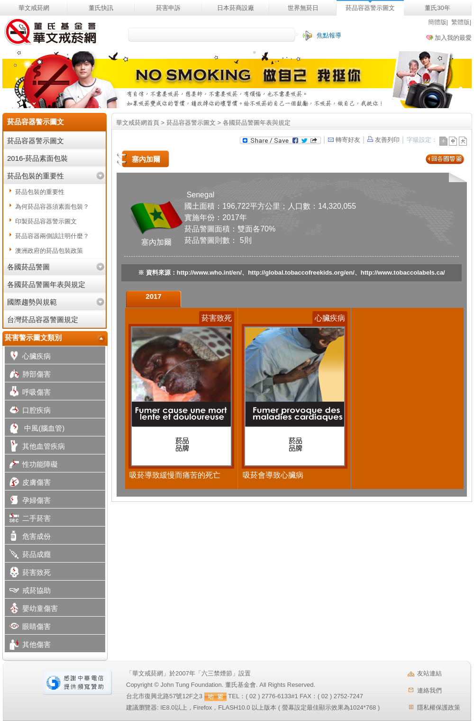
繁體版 (460, 22)
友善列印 (383, 139)
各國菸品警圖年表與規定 (46, 284)
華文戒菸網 (33, 7)
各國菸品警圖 (28, 267)
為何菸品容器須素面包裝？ (52, 206)
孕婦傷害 (28, 501)
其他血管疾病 (35, 447)
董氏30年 (437, 7)
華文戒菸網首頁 (137, 122)
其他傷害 (28, 645)
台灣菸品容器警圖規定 (42, 319)
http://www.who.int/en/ (209, 272)
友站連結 (429, 673)
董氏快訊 (101, 7)
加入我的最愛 (453, 37)
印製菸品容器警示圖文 (46, 221)
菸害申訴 (168, 7)
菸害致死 (28, 573)
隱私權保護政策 (438, 707)
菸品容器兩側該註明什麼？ (52, 236)
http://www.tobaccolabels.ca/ (403, 272)
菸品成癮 (28, 555)
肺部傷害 (28, 375)
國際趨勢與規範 (32, 302)
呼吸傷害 (28, 393)
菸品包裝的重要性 (35, 176)
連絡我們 (429, 690)
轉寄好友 (343, 139)
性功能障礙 (31, 465)
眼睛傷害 (28, 627)
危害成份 (28, 537)
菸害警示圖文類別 (33, 337)
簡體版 (437, 22)
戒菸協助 (28, 591)
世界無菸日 (303, 7)
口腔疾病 (28, 411)
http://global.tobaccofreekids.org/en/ (301, 272)
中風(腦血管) (34, 429)
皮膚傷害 (28, 483)
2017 (153, 296)
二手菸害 (28, 519)
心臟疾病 (28, 357)
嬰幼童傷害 (31, 609)
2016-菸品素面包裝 (37, 158)
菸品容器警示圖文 (370, 7)
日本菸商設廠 (235, 7)
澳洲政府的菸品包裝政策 (49, 250)
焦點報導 (329, 35)
